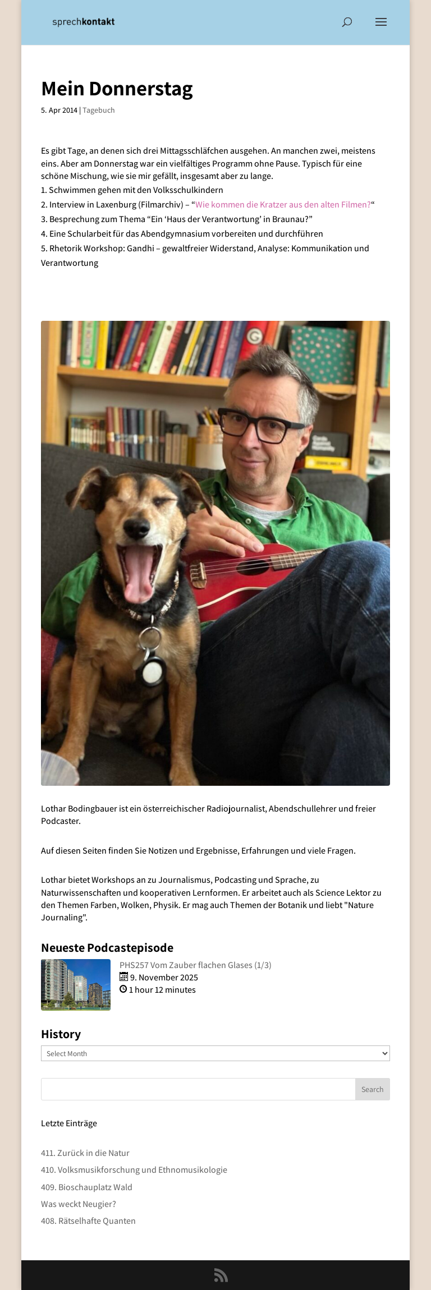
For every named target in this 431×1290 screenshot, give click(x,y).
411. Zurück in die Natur (85, 1153)
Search (372, 1089)
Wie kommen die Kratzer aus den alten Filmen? (283, 204)
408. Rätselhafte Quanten (88, 1221)
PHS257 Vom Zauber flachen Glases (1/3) (196, 965)
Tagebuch (98, 110)
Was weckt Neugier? (78, 1204)
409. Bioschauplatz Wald (86, 1187)
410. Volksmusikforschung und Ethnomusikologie (134, 1170)
